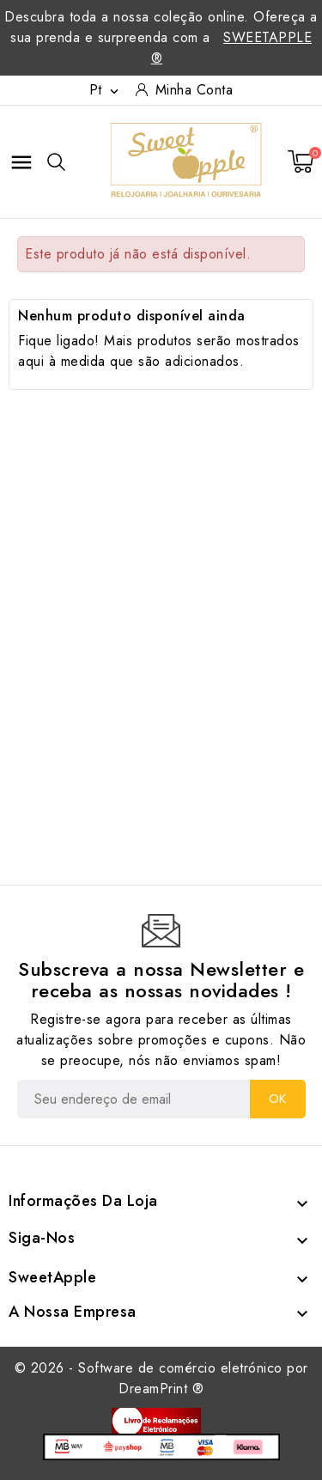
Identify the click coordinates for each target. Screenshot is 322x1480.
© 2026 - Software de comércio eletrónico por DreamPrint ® (161, 1378)
